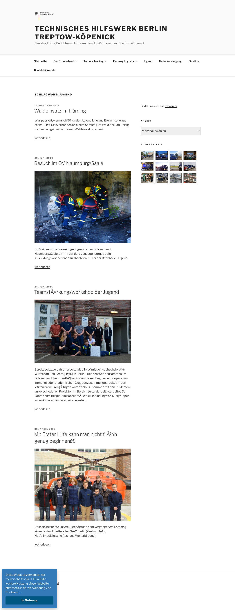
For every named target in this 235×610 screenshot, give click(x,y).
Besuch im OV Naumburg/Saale (68, 163)
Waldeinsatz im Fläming (60, 111)
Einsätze (194, 61)
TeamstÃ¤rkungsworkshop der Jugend (76, 292)
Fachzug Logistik (125, 61)
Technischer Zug (95, 61)
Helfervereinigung (170, 61)
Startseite (40, 61)
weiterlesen (42, 138)
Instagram (171, 106)
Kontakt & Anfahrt (45, 70)
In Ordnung (29, 600)
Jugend (148, 61)
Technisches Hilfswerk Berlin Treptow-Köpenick (101, 33)
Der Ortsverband (65, 61)
